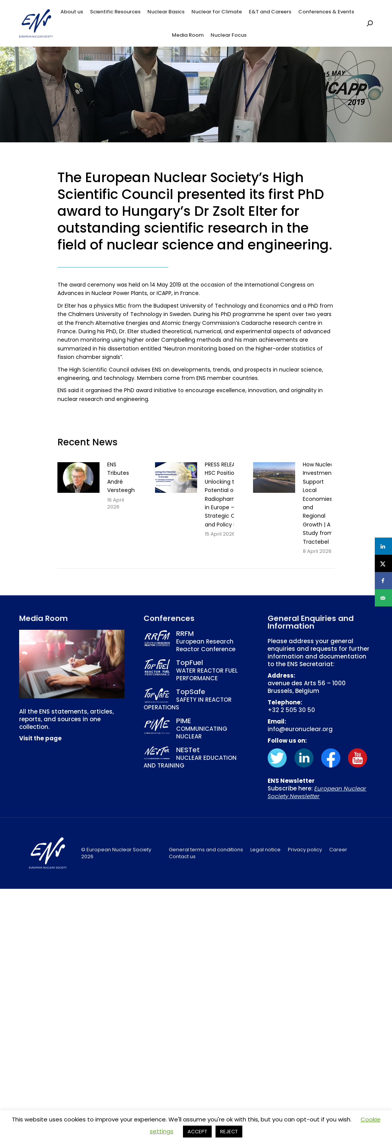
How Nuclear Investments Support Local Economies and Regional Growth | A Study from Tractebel (319, 503)
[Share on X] (383, 563)
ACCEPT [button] (197, 1131)
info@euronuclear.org (300, 729)
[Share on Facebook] (383, 580)
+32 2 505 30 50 (291, 710)
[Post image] (78, 477)
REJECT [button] (229, 1131)
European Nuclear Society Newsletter (317, 792)
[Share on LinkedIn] (383, 546)
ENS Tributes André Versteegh (121, 477)
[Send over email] (383, 597)
